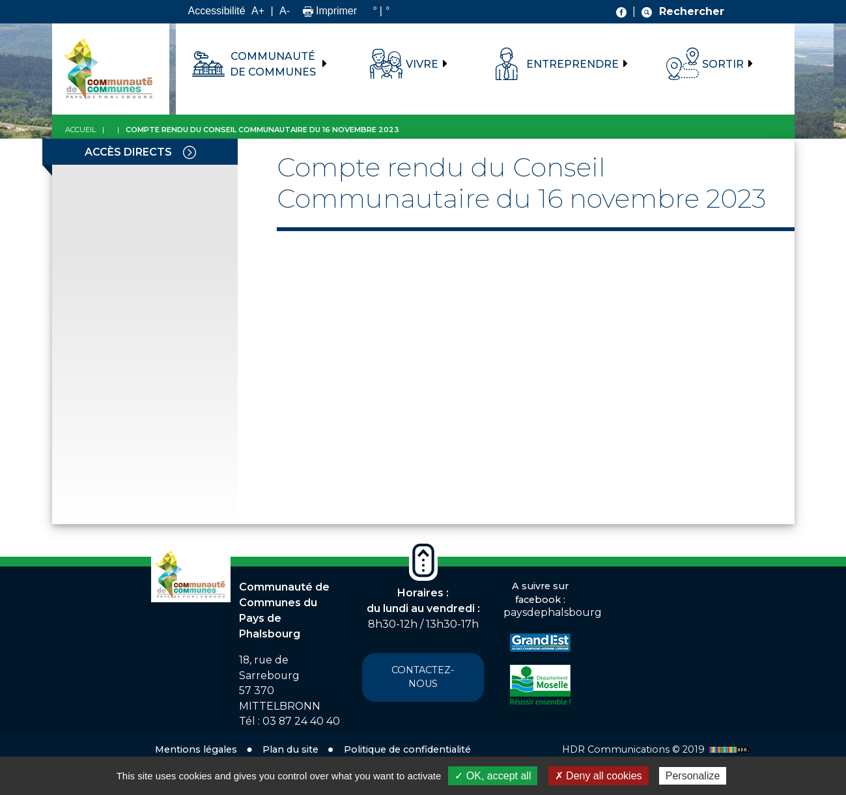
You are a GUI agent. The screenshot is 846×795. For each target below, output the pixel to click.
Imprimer (330, 10)
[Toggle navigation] (189, 151)
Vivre (422, 64)
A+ (257, 10)
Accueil (80, 129)
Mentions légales (196, 749)
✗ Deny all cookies (598, 775)
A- (284, 10)
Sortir (723, 64)
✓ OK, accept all (493, 775)
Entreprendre (572, 64)
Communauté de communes (273, 64)
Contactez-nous (423, 677)
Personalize (693, 775)
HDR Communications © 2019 (658, 749)
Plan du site (290, 749)
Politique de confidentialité (407, 749)
